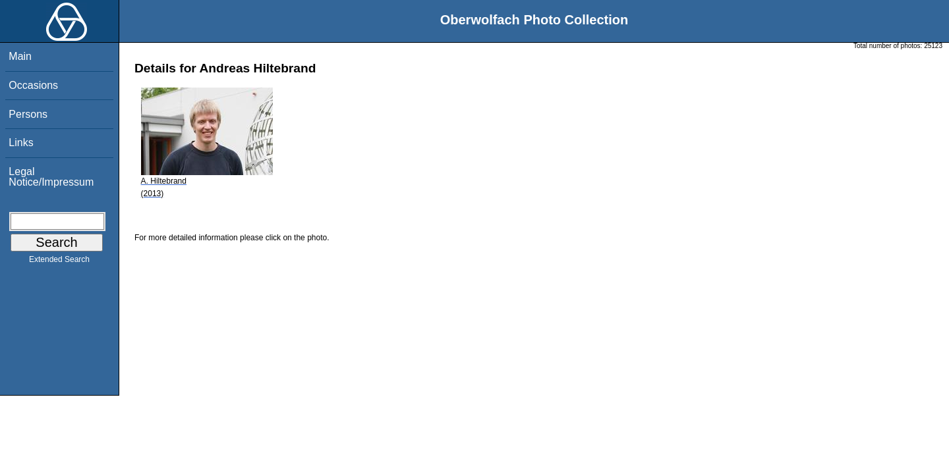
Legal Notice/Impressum (51, 177)
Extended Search (59, 262)
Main (20, 56)
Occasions (33, 85)
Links (21, 142)
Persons (28, 114)
